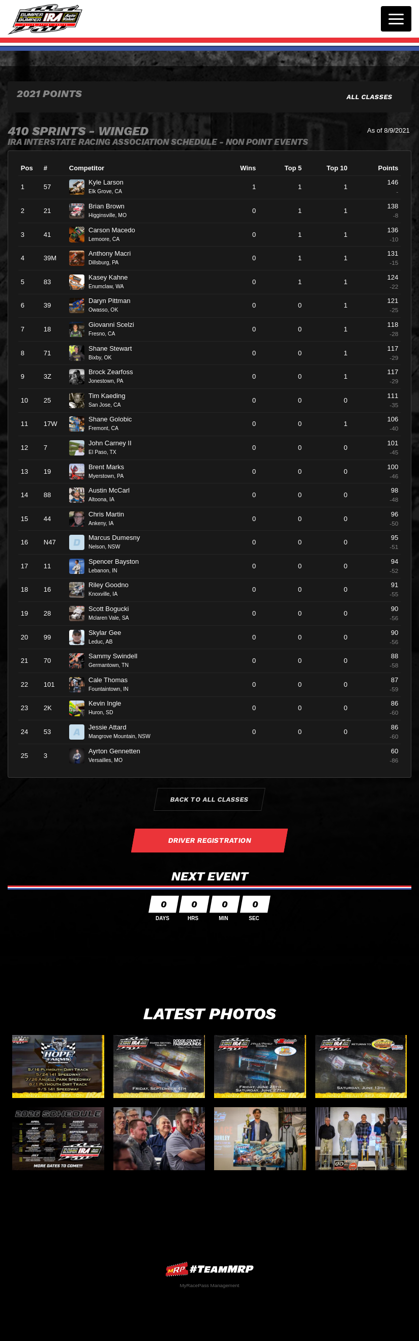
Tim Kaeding (111, 396)
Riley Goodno (112, 585)
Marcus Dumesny (118, 537)
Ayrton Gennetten (118, 751)
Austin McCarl (113, 490)
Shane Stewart (114, 348)
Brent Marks (110, 467)
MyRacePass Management (209, 1285)
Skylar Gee (109, 632)
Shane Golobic (114, 419)
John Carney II (114, 443)
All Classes (370, 97)
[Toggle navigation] (396, 19)
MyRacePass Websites (209, 1269)
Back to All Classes (210, 799)
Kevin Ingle (109, 703)
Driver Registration (209, 840)
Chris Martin (110, 514)
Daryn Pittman (113, 300)
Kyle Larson (110, 182)
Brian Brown (110, 206)
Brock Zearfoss (114, 372)
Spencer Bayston (117, 561)
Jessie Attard (111, 727)
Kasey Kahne (112, 277)
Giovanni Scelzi (115, 324)
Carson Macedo (115, 230)
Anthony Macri (113, 253)
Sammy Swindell (117, 656)
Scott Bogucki (112, 609)
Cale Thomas (112, 680)
